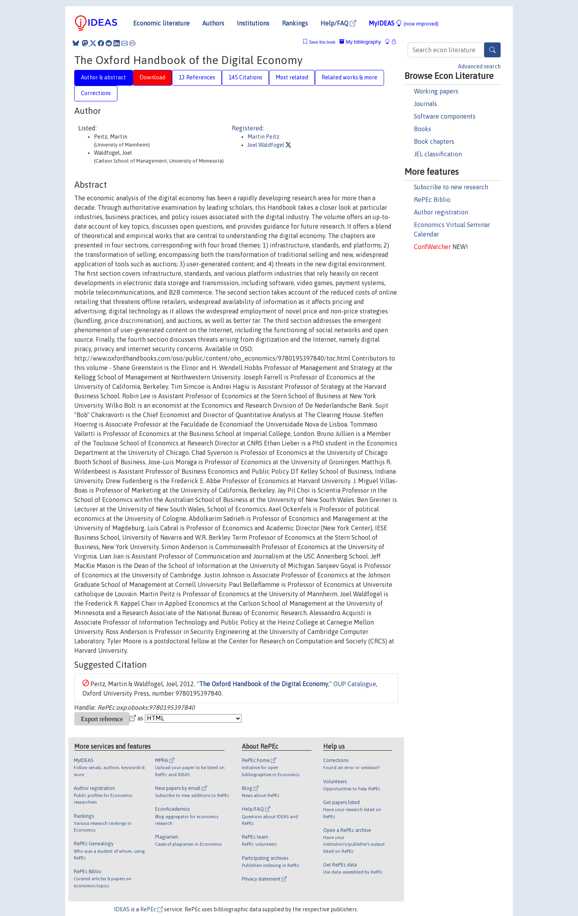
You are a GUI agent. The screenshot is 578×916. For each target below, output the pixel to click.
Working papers (436, 91)
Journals (425, 103)
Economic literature (161, 23)
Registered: (248, 128)
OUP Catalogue (354, 683)
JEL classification (438, 154)
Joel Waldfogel (266, 145)
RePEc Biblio (432, 199)
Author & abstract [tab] (103, 77)
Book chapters (434, 141)
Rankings (295, 23)
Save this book (322, 42)
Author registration (441, 212)
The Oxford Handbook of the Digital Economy (263, 683)
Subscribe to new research (451, 187)
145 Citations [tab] (245, 77)
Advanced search (479, 66)
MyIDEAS (404, 23)
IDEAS (122, 909)
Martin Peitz (263, 137)
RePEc (151, 909)
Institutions (253, 23)
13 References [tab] (197, 77)
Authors (213, 23)
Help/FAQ (338, 23)
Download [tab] (152, 77)
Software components (445, 116)
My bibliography (360, 42)
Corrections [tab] (96, 93)
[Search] (492, 49)
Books (422, 128)
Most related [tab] (292, 77)
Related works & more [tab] (349, 77)
